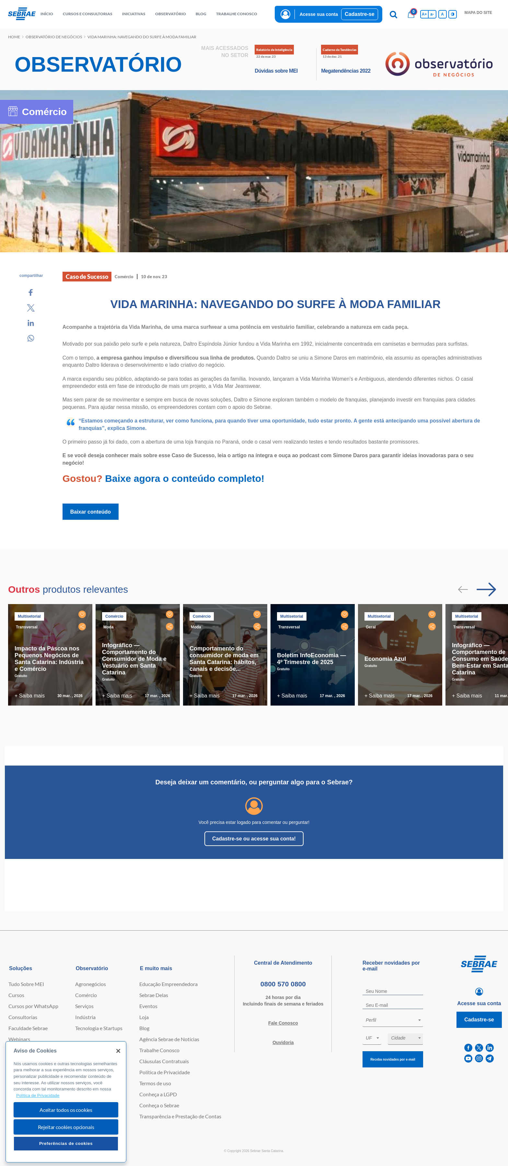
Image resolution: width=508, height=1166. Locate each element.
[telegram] (490, 1058)
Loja (144, 1017)
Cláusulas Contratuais (164, 1061)
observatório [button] (170, 13)
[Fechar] (118, 1051)
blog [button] (201, 13)
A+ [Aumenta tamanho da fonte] (424, 14)
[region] (66, 1102)
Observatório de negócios (54, 36)
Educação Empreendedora (168, 984)
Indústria (85, 1017)
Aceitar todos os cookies (66, 1110)
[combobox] (393, 1021)
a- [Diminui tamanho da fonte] (432, 14)
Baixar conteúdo (90, 512)
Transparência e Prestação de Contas (180, 1116)
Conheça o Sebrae (159, 1105)
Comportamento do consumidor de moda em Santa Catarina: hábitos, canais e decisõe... (224, 658)
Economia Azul (385, 659)
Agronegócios (90, 984)
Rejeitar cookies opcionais (66, 1127)
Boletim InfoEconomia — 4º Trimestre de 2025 (311, 658)
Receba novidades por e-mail (392, 1059)
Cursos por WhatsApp (33, 1006)
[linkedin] (490, 1048)
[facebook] (468, 1048)
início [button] (46, 13)
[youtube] (468, 1058)
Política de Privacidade (164, 1072)
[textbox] (396, 1020)
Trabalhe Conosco (159, 1050)
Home (14, 36)
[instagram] (479, 1058)
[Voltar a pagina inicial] (22, 14)
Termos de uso (155, 1083)
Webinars (19, 1039)
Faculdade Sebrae (28, 1028)
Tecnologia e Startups (98, 1028)
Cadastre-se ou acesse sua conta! (254, 838)
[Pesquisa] (394, 14)
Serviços (84, 1006)
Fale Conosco (283, 1023)
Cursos (16, 995)
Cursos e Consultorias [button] (87, 13)
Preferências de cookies (66, 1143)
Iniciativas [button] (133, 13)
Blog (144, 1028)
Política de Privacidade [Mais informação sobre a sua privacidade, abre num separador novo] (37, 1095)
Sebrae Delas (153, 995)
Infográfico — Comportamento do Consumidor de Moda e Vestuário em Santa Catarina (134, 659)
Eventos (148, 1006)
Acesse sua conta (319, 14)
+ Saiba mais (30, 695)
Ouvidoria (283, 1042)
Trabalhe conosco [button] (236, 13)
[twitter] (479, 1048)
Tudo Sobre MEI (26, 984)
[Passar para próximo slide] (486, 589)
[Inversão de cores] (452, 14)
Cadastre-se (360, 14)
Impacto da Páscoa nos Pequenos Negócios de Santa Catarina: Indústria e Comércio (49, 658)
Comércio (86, 995)
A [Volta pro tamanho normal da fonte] (442, 14)
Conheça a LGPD (158, 1094)
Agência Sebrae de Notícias (169, 1039)
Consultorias (22, 1017)
